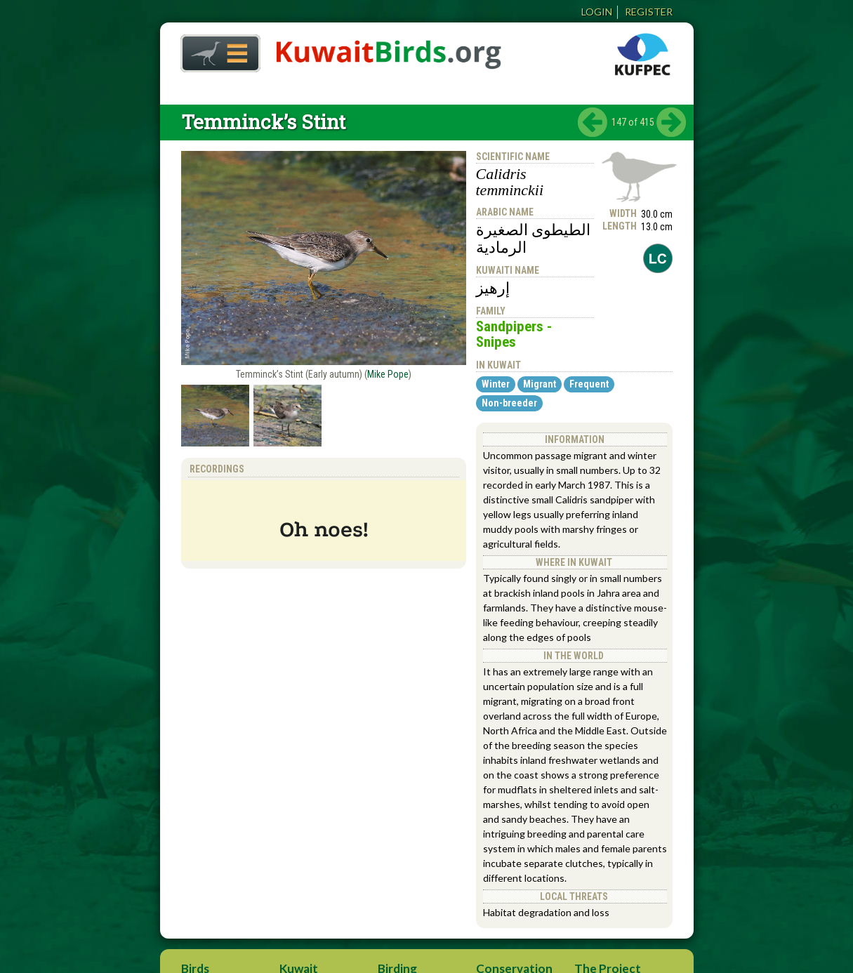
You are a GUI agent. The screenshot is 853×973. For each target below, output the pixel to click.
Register (649, 12)
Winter (496, 384)
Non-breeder (509, 403)
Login (596, 12)
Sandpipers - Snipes (514, 334)
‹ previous (592, 122)
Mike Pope (388, 374)
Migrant (539, 384)
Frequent (589, 384)
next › (671, 122)
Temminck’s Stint (263, 122)
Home (215, 49)
